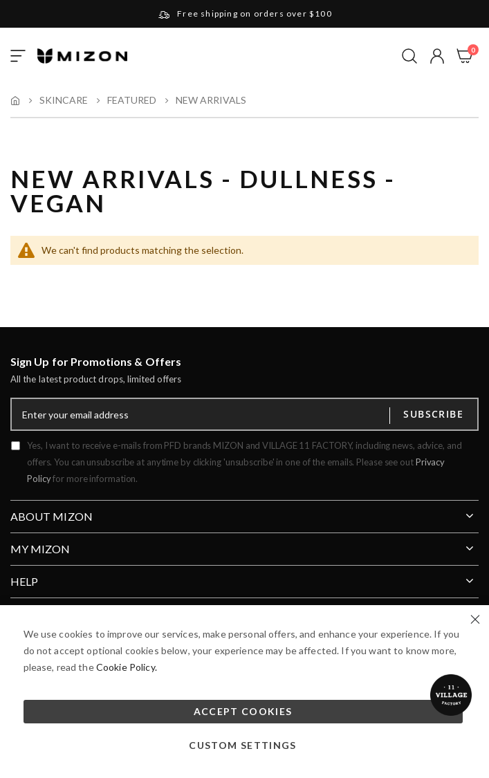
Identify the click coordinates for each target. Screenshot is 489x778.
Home (15, 100)
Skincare (63, 100)
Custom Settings (242, 745)
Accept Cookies (243, 711)
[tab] (244, 511)
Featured (131, 100)
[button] (437, 56)
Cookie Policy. (126, 667)
